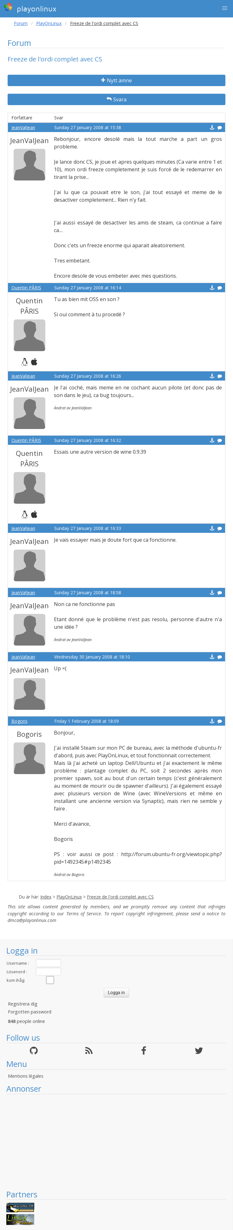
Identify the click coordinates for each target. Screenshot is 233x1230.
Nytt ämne (116, 80)
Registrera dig (22, 1004)
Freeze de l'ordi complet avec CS (120, 897)
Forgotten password (29, 1012)
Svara (116, 99)
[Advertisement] (116, 1141)
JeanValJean (23, 127)
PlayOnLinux (49, 23)
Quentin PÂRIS (26, 288)
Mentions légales (25, 1076)
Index (45, 897)
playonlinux (30, 8)
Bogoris (19, 721)
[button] (225, 8)
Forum (21, 23)
